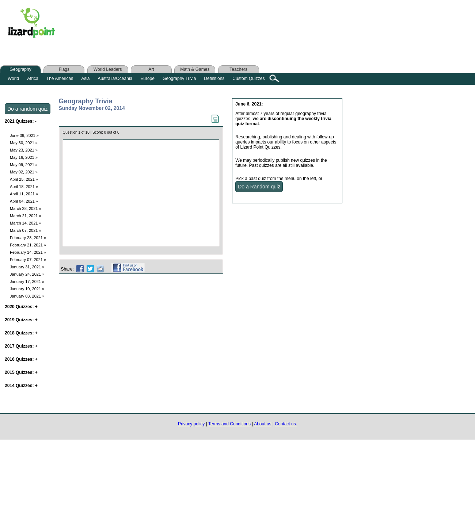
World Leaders (108, 69)
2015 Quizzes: (21, 372)
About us (262, 423)
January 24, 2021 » (27, 274)
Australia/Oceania (115, 78)
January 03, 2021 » (27, 296)
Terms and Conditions (229, 423)
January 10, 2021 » (27, 289)
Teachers (238, 69)
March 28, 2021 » (25, 208)
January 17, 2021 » (27, 281)
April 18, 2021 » (24, 186)
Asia (85, 78)
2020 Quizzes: (21, 306)
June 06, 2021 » (24, 135)
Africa (32, 78)
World (13, 78)
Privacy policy (191, 423)
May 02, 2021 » (24, 172)
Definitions (214, 78)
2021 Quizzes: (21, 121)
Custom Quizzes (248, 78)
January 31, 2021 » (27, 267)
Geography (20, 69)
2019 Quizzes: (21, 319)
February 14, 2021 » (28, 252)
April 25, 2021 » (24, 179)
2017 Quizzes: (21, 346)
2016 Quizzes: (21, 359)
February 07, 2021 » (28, 259)
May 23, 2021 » (24, 150)
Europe (147, 78)
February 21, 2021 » (28, 245)
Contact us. (286, 423)
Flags (64, 69)
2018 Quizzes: (21, 333)
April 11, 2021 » (24, 194)
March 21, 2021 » (25, 216)
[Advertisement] (208, 24)
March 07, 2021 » (25, 230)
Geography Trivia (179, 78)
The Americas (59, 78)
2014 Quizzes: (21, 385)
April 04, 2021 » (24, 201)
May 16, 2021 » (24, 157)
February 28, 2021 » (28, 237)
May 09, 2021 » (24, 164)
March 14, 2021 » (25, 223)
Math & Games (194, 69)
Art (151, 69)
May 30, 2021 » (24, 143)
